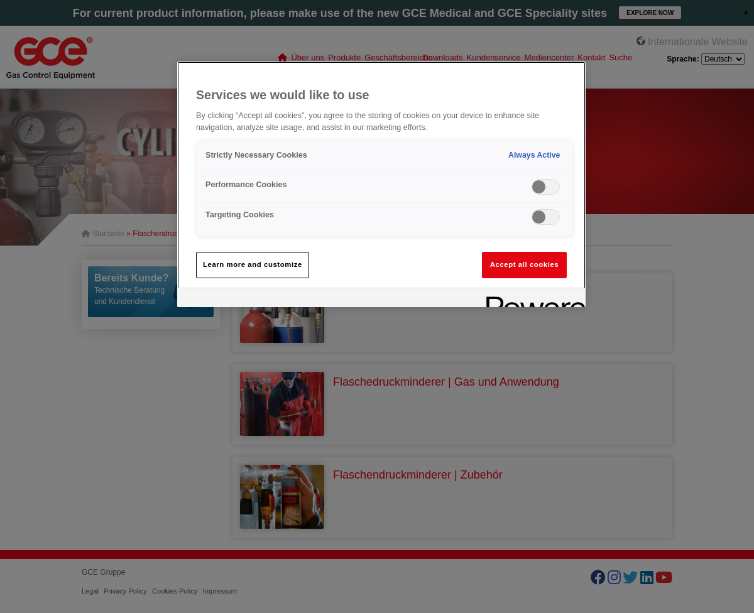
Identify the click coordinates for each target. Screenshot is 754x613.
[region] (381, 184)
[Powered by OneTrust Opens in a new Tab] (531, 299)
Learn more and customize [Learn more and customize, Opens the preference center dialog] (252, 264)
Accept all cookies (524, 264)
